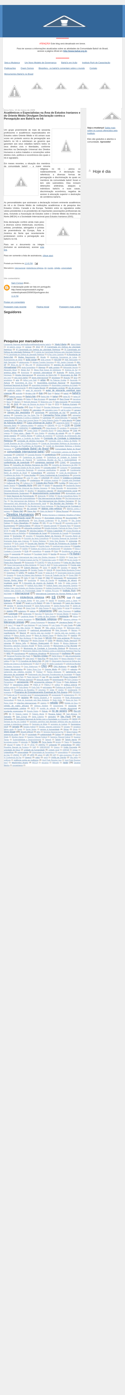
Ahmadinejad (10, 367)
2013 (38, 347)
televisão (24, 742)
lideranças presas (14, 622)
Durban (35, 523)
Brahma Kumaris (70, 404)
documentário (72, 518)
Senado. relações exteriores (50, 727)
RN (10, 714)
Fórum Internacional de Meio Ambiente (21, 565)
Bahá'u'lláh (30, 396)
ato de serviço (74, 388)
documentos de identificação (16, 520)
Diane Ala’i (31, 511)
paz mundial (54, 677)
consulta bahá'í (50, 467)
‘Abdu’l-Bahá (75, 344)
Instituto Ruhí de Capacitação (96, 62)
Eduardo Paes (65, 526)
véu (76, 755)
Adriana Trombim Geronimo (43, 362)
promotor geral (25, 695)
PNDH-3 (47, 685)
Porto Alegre (23, 687)
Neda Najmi (53, 659)
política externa (10, 687)
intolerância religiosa (34, 268)
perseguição (23, 682)
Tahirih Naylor (71, 739)
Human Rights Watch (13, 580)
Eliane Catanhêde (54, 531)
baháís (20, 399)
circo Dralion (40, 433)
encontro (29, 536)
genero (74, 567)
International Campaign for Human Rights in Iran (57, 593)
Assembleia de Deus (24, 383)
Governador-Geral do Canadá (69, 573)
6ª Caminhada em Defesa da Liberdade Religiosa (25, 354)
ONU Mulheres (59, 666)
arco (76, 377)
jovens (10, 611)
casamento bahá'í (63, 423)
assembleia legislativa (40, 385)
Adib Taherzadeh (71, 360)
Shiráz (75, 729)
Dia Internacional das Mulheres (22, 501)
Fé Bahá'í (74, 553)
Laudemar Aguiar (27, 616)
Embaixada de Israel (38, 533)
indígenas (8, 585)
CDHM (77, 425)
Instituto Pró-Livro (52, 591)
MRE (8, 653)
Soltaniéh (68, 734)
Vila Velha (74, 757)
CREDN (56, 478)
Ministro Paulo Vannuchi (66, 640)
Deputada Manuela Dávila (14, 491)
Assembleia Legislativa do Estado (65, 385)
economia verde (71, 523)
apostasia (56, 377)
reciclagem (57, 698)
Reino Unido (8, 703)
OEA (37, 664)
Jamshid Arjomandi (24, 606)
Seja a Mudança (12, 62)
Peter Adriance (70, 682)
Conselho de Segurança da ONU (65, 465)
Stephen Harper (18, 737)
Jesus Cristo (30, 608)
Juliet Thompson (64, 611)
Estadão (76, 546)
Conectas (8, 455)
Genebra (64, 568)
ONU (44, 666)
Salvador (7, 716)
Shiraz (66, 729)
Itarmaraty (57, 603)
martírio (74, 635)
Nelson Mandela (68, 659)
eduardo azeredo (50, 526)
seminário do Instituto (59, 724)
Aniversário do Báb (69, 375)
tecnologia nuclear (11, 742)
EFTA (6, 531)
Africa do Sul (16, 365)
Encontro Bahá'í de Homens (48, 536)
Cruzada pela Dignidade (71, 480)
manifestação (9, 633)
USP (54, 755)
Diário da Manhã (46, 511)
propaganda (56, 695)
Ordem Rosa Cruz (34, 669)
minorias (7, 643)
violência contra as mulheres (26, 760)
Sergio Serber (31, 729)
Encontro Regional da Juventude (65, 538)
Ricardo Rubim (32, 711)
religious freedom (41, 706)
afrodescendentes (43, 365)
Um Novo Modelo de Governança (40, 62)
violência (7, 760)
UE (25, 745)
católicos (40, 425)
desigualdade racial (72, 493)
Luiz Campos (43, 625)
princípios (42, 690)
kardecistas (27, 614)
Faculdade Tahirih (41, 554)
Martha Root (62, 635)
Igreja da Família (47, 580)
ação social (31, 359)
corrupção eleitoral (15, 478)
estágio (25, 549)
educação (16, 528)
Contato (93, 68)
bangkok (52, 399)
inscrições (20, 585)
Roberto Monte (38, 714)
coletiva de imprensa (44, 436)
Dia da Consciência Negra (67, 496)
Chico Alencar (63, 430)
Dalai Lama (73, 483)
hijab (40, 578)
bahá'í (66, 393)
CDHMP (12, 428)
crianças (11, 480)
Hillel (48, 578)
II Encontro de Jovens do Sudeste (38, 583)
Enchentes (17, 536)
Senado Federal (29, 727)
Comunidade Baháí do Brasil (67, 449)
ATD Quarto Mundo (37, 388)
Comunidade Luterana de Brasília (64, 452)
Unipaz (75, 750)
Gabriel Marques (31, 567)
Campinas (47, 417)
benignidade (75, 402)
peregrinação (58, 679)
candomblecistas (61, 418)
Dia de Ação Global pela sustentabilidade (19, 498)
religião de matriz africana (16, 706)
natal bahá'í (30, 659)
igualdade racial (11, 583)
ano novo (7, 378)
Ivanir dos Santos (72, 603)
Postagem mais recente (15, 307)
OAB (47, 661)
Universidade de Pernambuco (43, 752)
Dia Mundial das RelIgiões (62, 503)
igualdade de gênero (67, 580)
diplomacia (76, 511)
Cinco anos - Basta (22, 433)
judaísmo (22, 611)
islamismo (8, 603)
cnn (69, 433)
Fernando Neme (10, 560)
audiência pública (14, 390)
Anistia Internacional (24, 375)
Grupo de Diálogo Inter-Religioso (29, 575)
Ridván (45, 711)
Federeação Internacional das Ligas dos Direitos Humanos (32, 557)
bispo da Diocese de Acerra (33, 404)
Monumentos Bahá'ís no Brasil (18, 74)
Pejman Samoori (26, 679)
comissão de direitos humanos (30, 441)
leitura (75, 616)
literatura (51, 622)
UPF (24, 755)
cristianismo (35, 480)
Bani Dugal (64, 399)
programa (7, 692)
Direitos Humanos (20, 514)
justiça (77, 611)
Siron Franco (72, 732)
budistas (17, 410)
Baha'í (57, 393)
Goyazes (10, 575)
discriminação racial (21, 518)
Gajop (45, 568)
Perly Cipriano (72, 680)
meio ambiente (63, 638)
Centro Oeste (32, 431)
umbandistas (66, 745)
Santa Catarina (38, 717)
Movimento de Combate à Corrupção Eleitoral (44, 648)
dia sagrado (32, 508)
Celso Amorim (51, 428)
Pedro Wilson (9, 679)
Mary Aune (9, 638)
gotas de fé (50, 573)
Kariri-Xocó (49, 614)
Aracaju (66, 377)
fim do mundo (72, 560)
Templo (34, 742)
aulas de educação (33, 390)
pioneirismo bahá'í (21, 685)
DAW (40, 485)
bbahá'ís (17, 402)
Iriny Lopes (40, 601)
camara (77, 410)
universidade (66, 268)
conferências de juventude (17, 462)
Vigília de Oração (58, 757)
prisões (61, 690)
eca (50, 523)
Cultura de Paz (13, 483)
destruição (42, 496)
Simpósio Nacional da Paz (53, 732)
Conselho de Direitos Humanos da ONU (30, 465)
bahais (10, 399)
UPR (32, 755)
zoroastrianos (18, 765)
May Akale (38, 638)
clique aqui (48, 255)
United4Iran (9, 752)
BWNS (26, 410)
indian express (71, 583)
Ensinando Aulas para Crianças (16, 541)
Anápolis (60, 372)
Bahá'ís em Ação (69, 62)
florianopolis (29, 562)
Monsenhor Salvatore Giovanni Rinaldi (19, 646)
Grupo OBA (73, 575)
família (53, 554)
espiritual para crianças (61, 546)
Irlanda (51, 601)
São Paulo (65, 716)
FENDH (62, 557)
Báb (41, 393)
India (60, 583)
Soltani (58, 734)
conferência (50, 454)
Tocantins (76, 742)
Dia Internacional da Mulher (50, 498)
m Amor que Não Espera (19, 628)
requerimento (58, 706)
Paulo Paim (19, 677)
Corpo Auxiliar (30, 475)
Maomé (23, 633)
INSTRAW (8, 594)
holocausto (58, 578)
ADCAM (57, 359)
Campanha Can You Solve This (26, 415)
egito (13, 531)
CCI (59, 425)
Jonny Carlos (57, 608)
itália (48, 603)
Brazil (38, 407)
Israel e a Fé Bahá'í (34, 603)
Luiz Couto (68, 625)
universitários (63, 752)
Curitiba (62, 483)
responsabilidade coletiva (15, 708)
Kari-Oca (38, 614)
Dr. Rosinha (62, 520)
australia (19, 393)
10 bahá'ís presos (14, 347)
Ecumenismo (9, 525)
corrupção (76, 475)
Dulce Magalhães (21, 523)
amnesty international (42, 372)
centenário (74, 428)
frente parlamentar (60, 565)
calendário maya (51, 410)
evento (47, 551)
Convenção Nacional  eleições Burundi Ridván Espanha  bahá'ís (27, 344)
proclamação (73, 690)
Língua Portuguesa (37, 622)
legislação (64, 616)
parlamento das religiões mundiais (18, 672)
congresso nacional (44, 462)
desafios (31, 491)
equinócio (7, 543)
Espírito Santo (44, 546)
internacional (20, 268)
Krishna (75, 614)
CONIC (63, 462)
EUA (26, 551)
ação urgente (46, 360)
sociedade (32, 734)
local (18, 625)
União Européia (70, 747)
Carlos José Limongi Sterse (28, 420)
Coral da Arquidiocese (68, 473)
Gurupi (17, 578)
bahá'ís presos (15, 396)
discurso (38, 518)
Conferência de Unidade (32, 457)
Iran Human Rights (24, 601)
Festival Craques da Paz (28, 560)
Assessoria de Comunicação (15, 388)
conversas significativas (47, 470)
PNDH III (36, 685)
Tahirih (58, 739)
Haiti (33, 578)
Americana (25, 373)
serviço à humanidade (49, 729)
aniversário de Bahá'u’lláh (47, 375)
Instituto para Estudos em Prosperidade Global (22, 591)
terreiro (58, 742)
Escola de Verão (10, 546)
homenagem (72, 578)
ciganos (7, 433)
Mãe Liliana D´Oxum (54, 628)
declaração (57, 485)
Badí (49, 393)
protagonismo (69, 695)
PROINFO (76, 692)
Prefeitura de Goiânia (64, 687)
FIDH (61, 560)
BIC (8, 404)
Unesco (57, 747)
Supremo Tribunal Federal (60, 737)
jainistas (10, 606)
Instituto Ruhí (69, 590)
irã (45, 268)
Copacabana (36, 473)
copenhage (51, 473)
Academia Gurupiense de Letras (63, 357)
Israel (18, 603)
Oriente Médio (51, 669)
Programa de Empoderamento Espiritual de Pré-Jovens (40, 692)
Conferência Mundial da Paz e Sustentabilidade (57, 460)
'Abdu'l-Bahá (60, 344)
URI (47, 755)
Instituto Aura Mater (35, 585)
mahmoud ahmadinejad (40, 630)
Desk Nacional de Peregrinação (20, 496)
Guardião (7, 578)
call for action (66, 410)
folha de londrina (53, 562)
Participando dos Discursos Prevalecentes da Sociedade (50, 674)
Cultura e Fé (28, 483)
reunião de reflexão (48, 708)
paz (43, 677)
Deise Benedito (57, 488)
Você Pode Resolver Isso (52, 760)
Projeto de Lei (11, 695)
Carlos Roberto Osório (50, 420)
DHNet (51, 496)
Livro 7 (10, 625)
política (57, 685)
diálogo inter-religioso (51, 508)
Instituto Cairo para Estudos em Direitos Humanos (23, 588)
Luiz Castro (55, 625)
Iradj (69, 597)
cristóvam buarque (51, 480)
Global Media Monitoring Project (68, 570)
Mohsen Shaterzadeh (39, 643)
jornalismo (76, 608)
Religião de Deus (71, 703)
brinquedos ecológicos (71, 407)
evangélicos (36, 551)
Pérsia (58, 682)
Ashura (7, 383)
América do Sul (71, 370)
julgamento (45, 610)
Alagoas (41, 367)
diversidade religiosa (53, 518)
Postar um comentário (14, 302)
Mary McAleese (25, 638)
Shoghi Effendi (26, 732)
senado (15, 726)
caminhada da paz (57, 412)
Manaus (74, 630)
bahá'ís (76, 393)
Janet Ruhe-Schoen (42, 606)
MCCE (49, 638)
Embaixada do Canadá (59, 533)
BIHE (16, 404)
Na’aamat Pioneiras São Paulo (18, 656)
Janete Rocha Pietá (61, 606)
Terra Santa (47, 742)
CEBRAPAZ (23, 428)
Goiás (40, 573)
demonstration (72, 488)
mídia (50, 640)
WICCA (35, 763)
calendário (36, 410)
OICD (44, 664)
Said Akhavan (71, 714)
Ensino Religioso (39, 541)
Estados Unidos (13, 549)
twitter (18, 745)
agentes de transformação (65, 365)
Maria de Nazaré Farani (44, 635)
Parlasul (39, 672)
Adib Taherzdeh (10, 362)
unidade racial (53, 750)
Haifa (26, 578)
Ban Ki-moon (39, 399)
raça (6, 697)
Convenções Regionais (25, 470)
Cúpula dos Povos (45, 483)
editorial (37, 526)
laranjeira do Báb (10, 616)
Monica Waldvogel (70, 643)
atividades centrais (57, 388)
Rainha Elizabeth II (41, 698)
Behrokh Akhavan (30, 402)
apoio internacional (40, 377)
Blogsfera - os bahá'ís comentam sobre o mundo (62, 68)
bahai (55, 396)
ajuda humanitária (28, 367)
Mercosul (25, 640)
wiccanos (45, 763)
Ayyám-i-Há (30, 393)
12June (28, 347)
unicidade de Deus (12, 750)
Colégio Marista (26, 436)
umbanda (53, 745)
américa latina (10, 372)
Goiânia (31, 573)
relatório (43, 703)
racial (14, 697)
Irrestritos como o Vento (67, 601)
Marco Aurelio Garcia (22, 635)
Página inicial (42, 307)
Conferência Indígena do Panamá (18, 460)
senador (67, 727)
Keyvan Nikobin (63, 614)
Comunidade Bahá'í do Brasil (32, 448)
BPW (57, 404)
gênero (6, 570)
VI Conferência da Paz (12, 757)
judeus (32, 611)
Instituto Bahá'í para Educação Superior (62, 585)
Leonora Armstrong (24, 619)
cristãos (22, 480)
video (37, 757)
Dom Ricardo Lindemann (44, 520)
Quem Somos (27, 68)
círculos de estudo (56, 433)
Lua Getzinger (29, 625)
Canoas (74, 417)
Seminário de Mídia (39, 724)
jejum (20, 608)
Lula (78, 625)
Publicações (10, 68)
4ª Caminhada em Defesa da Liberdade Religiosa (38, 349)
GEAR (54, 567)
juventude (13, 613)
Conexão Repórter (35, 455)
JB (13, 608)
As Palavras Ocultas (58, 380)
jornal (67, 608)
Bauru (9, 402)
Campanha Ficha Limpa (55, 415)
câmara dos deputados (18, 412)
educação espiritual (32, 528)
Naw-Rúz (42, 658)
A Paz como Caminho (55, 354)
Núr (14, 661)
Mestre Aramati (38, 641)
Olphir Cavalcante (56, 664)
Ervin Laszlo (19, 543)
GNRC (21, 573)
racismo (25, 697)
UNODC (16, 755)
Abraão (43, 357)
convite (63, 470)
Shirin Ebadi (9, 731)
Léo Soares (8, 619)
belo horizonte (61, 402)
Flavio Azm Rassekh (12, 562)
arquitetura (8, 380)
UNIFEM (65, 750)
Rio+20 (77, 711)
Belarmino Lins (46, 402)
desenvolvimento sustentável (46, 493)
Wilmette (55, 763)
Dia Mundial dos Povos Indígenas (40, 506)
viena (46, 757)
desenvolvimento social (67, 491)
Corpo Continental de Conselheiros (54, 475)
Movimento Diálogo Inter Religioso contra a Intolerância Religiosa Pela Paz (51, 651)
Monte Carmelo (44, 646)
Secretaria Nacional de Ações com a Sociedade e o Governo (42, 719)
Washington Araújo (20, 762)
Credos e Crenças (71, 478)
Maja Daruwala (61, 630)
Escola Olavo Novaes (27, 546)
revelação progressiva (13, 711)
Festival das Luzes (49, 560)
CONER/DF (20, 455)
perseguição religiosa (43, 682)
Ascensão (74, 380)
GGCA (49, 570)
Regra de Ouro (72, 700)
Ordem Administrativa (13, 669)
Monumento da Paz (12, 648)
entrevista (73, 541)
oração (73, 666)
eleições (22, 531)
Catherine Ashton (27, 425)
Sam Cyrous (17, 283)
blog (49, 404)
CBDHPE (50, 425)
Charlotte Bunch (47, 431)
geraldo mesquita (19, 570)
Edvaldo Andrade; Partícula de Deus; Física (61, 528)
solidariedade (46, 734)
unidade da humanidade (34, 750)
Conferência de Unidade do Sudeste (62, 457)
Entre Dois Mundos (57, 541)
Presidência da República (24, 690)
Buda (8, 410)
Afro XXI (28, 365)
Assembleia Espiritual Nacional (51, 383)
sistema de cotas (11, 734)
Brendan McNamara (52, 407)
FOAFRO (40, 562)
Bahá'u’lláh (45, 396)
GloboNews (10, 573)
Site (23, 734)
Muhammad (54, 653)
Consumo (63, 468)
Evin (56, 551)
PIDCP (6, 685)
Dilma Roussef (62, 511)
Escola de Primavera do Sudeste (62, 543)
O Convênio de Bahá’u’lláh (29, 661)
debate (47, 485)
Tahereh (48, 740)
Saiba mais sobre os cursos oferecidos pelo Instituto (102, 130)
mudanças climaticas (37, 653)
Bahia (28, 399)
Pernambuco (9, 682)
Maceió (38, 628)
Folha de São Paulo (71, 562)
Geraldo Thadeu (37, 570)
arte (17, 380)
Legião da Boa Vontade (46, 616)
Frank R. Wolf (45, 565)
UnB (34, 747)
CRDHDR (45, 478)
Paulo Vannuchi (33, 677)
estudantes (67, 549)
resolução (72, 706)
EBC (44, 523)
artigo (43, 380)
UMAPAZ (41, 745)
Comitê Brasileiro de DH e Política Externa (20, 443)
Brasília (20, 407)
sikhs (38, 732)
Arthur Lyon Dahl (30, 380)
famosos (63, 554)
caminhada (39, 412)
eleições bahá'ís (37, 531)
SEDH (74, 719)
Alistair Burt (25, 370)
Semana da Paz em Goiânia (15, 722)
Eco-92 (59, 523)
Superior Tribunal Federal (37, 737)
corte (28, 478)
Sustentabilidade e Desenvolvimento (27, 740)
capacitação (9, 420)
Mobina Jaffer (21, 643)
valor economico (65, 755)
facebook (27, 554)
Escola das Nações (36, 543)
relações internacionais (27, 703)
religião (57, 268)
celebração (36, 428)
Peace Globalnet (70, 677)
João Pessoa (44, 608)
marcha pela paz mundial (40, 633)
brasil (7, 407)
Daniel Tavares (9, 485)
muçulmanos (19, 653)
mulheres (66, 653)
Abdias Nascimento (26, 357)
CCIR (67, 425)
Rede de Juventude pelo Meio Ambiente (33, 700)
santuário (52, 716)
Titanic (66, 742)
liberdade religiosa (46, 619)
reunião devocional (68, 708)
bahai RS (66, 396)
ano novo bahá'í (21, 377)
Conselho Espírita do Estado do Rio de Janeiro (22, 468)
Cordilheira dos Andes (12, 475)
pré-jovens (47, 687)
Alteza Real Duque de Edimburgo (47, 370)
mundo (50, 268)
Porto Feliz (35, 687)
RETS (33, 708)
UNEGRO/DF (45, 747)
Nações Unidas (40, 656)
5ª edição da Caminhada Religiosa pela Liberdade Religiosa (57, 352)
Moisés (56, 643)
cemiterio (63, 428)
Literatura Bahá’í (66, 622)
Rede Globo (57, 700)
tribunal (10, 745)
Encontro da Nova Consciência (36, 538)
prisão (52, 690)
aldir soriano (54, 367)
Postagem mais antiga (69, 307)
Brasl (31, 407)
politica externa (70, 685)
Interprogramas (9, 598)
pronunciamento (41, 695)
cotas (36, 478)
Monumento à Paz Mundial (65, 646)
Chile (75, 430)
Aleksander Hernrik (70, 367)
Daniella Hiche (25, 485)
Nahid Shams (57, 656)
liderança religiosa (70, 619)
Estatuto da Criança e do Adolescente (45, 549)
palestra (73, 669)
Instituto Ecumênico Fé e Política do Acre (62, 588)
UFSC (32, 745)
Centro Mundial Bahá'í (13, 430)
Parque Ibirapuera (54, 672)
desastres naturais (45, 491)
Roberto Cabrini (22, 714)
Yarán (65, 762)
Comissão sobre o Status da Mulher (63, 441)
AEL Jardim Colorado (65, 362)
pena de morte (42, 679)
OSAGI (64, 669)
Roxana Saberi (55, 714)
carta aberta (67, 420)
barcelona (76, 399)
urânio (40, 755)
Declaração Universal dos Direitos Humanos (30, 488)
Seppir (19, 729)
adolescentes (24, 362)
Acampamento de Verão (13, 360)
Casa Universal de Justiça (39, 422)
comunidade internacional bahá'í (26, 451)
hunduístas (32, 580)
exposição (16, 554)
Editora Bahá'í (25, 525)
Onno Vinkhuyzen (31, 666)
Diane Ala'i (18, 511)
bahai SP (76, 396)
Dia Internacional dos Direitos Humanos (56, 501)
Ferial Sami (73, 557)
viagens (28, 757)
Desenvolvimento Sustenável (16, 493)
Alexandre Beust (10, 370)
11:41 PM (14, 296)
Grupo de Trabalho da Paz (55, 575)
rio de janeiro (59, 710)
